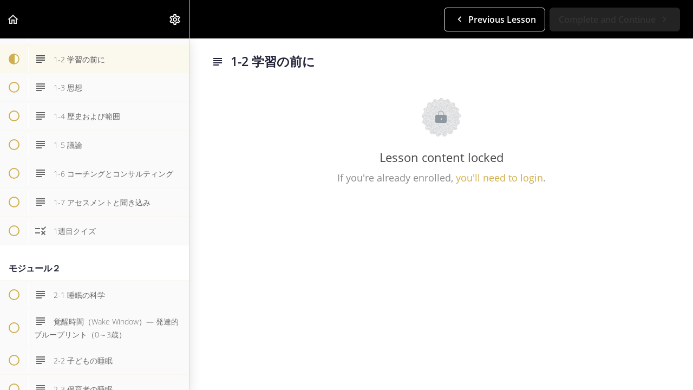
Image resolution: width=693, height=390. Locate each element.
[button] (13, 19)
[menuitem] (175, 19)
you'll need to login (499, 177)
